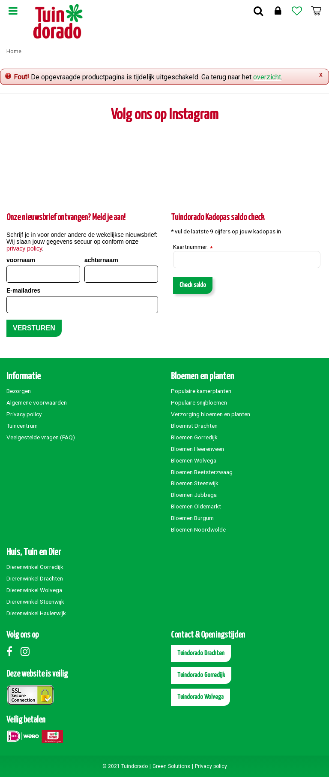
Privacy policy (24, 414)
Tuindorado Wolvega (200, 697)
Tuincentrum (22, 425)
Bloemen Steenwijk (194, 483)
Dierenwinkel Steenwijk (35, 601)
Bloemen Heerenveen (197, 448)
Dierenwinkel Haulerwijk (36, 613)
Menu (12, 10)
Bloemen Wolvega (193, 460)
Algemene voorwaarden (36, 402)
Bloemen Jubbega (194, 494)
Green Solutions (171, 766)
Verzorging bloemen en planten (210, 414)
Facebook (12, 651)
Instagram (27, 651)
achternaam (101, 260)
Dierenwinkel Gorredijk (34, 566)
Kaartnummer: (192, 247)
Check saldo (192, 285)
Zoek (258, 10)
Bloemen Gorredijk (194, 437)
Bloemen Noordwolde (198, 529)
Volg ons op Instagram (164, 115)
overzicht (267, 77)
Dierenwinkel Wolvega (34, 590)
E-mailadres (23, 290)
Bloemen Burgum (192, 517)
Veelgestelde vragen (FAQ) (40, 437)
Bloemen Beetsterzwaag (202, 472)
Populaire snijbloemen (199, 402)
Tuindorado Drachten (200, 653)
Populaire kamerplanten (201, 390)
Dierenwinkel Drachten (34, 578)
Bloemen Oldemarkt (196, 506)
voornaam (20, 260)
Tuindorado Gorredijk (201, 675)
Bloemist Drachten (194, 425)
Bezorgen (18, 390)
